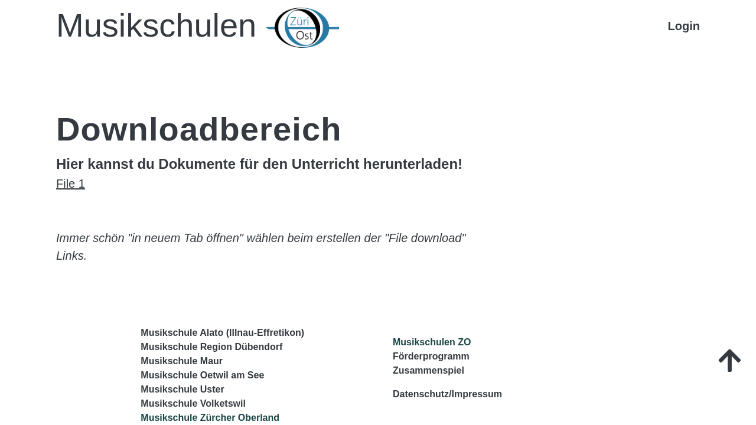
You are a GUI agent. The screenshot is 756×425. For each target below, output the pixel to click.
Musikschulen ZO (432, 342)
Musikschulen (197, 27)
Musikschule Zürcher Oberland (210, 418)
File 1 (70, 183)
